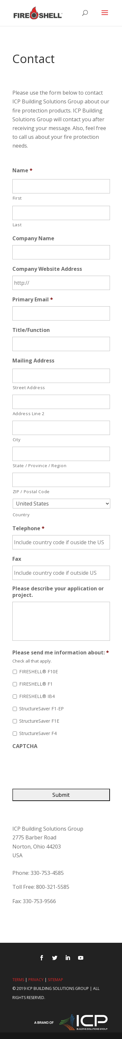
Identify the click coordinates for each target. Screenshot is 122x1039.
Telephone (28, 528)
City (17, 439)
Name (22, 170)
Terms (18, 979)
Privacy (36, 979)
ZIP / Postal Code (31, 491)
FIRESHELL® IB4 (37, 696)
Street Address (29, 387)
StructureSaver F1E (39, 721)
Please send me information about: (60, 652)
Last (17, 225)
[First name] (61, 186)
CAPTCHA (24, 746)
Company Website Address (47, 269)
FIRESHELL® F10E (38, 671)
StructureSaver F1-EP (41, 708)
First (17, 198)
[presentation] (61, 765)
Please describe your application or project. (58, 592)
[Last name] (61, 213)
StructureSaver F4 (38, 733)
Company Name (33, 238)
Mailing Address (33, 360)
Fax (16, 559)
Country (21, 515)
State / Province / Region (40, 465)
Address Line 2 (29, 413)
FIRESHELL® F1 (36, 684)
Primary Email (32, 299)
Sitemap (55, 979)
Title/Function (31, 330)
